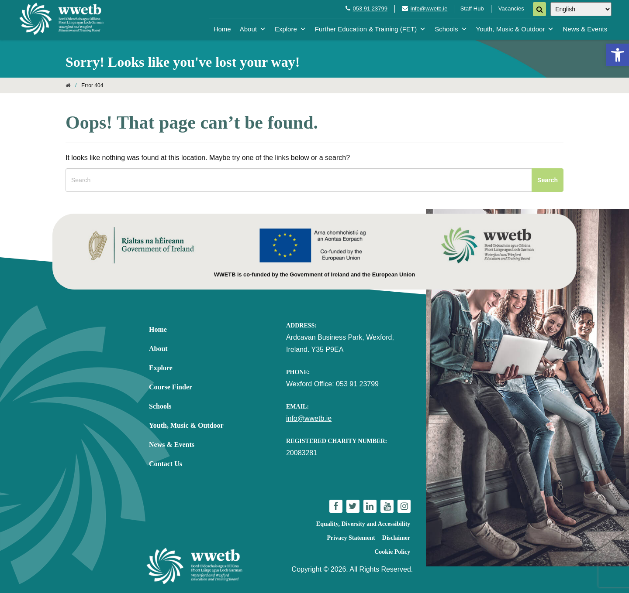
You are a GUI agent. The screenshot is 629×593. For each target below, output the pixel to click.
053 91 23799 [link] (370, 8)
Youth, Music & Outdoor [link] (515, 29)
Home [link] (222, 29)
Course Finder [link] (170, 387)
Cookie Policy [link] (392, 552)
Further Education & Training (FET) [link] (370, 29)
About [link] (253, 29)
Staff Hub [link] (472, 8)
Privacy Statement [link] (351, 538)
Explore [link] (290, 29)
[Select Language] (581, 9)
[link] (617, 55)
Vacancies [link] (511, 8)
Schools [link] (451, 29)
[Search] (539, 9)
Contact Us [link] (165, 463)
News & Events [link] (585, 29)
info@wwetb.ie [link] (429, 8)
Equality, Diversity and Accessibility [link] (363, 524)
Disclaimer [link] (396, 538)
